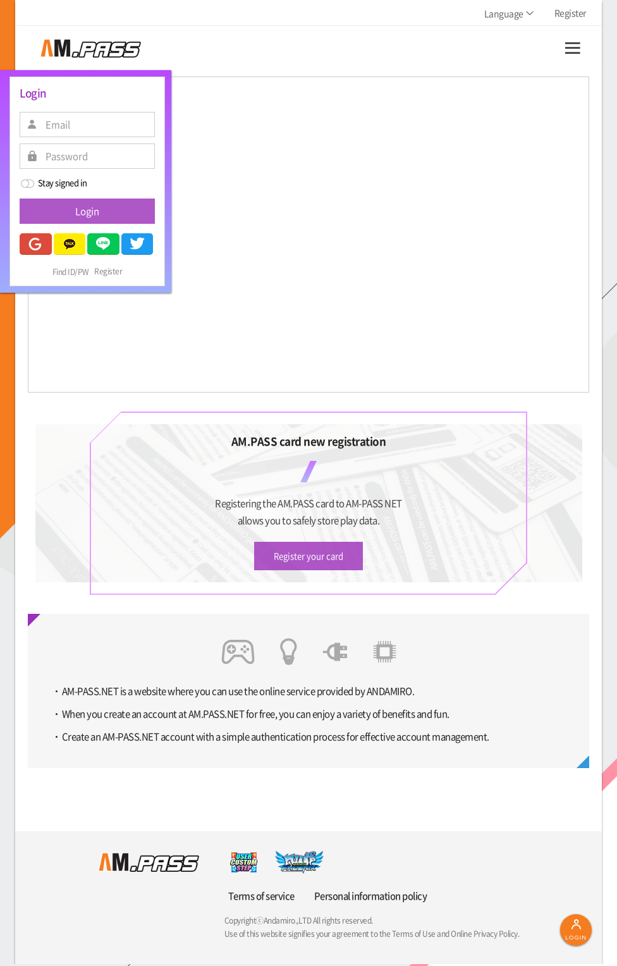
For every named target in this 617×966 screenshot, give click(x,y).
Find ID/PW (70, 272)
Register (108, 272)
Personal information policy (368, 898)
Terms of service (259, 898)
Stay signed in (53, 183)
